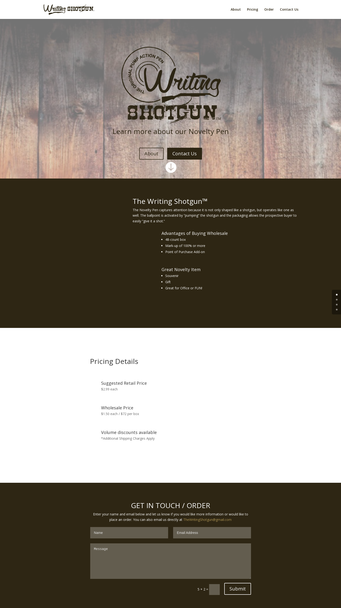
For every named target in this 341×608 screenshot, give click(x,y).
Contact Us (289, 9)
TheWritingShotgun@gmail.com (207, 519)
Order (269, 9)
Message (170, 561)
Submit (237, 589)
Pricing (252, 9)
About (236, 9)
